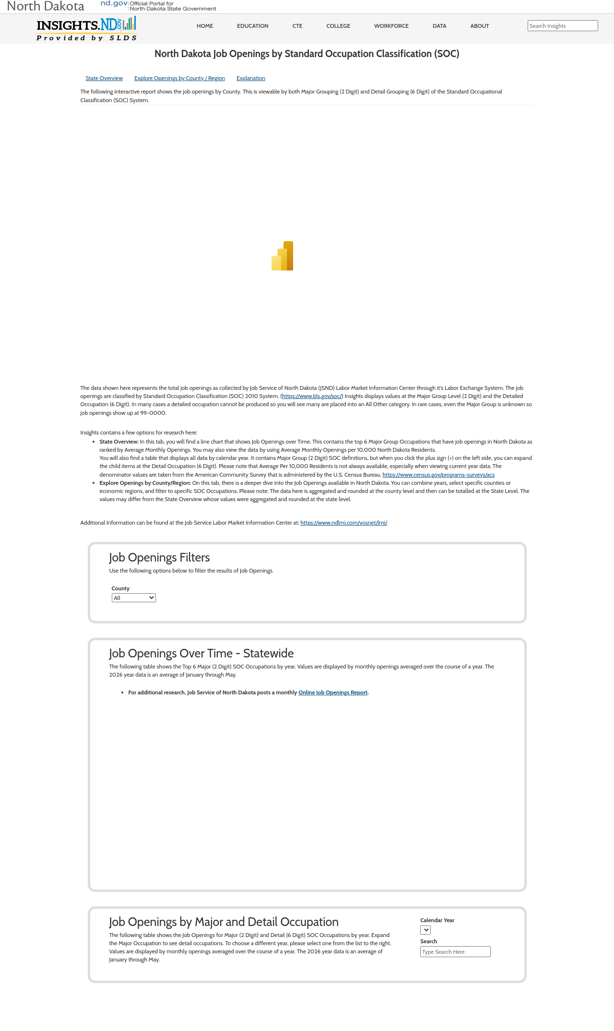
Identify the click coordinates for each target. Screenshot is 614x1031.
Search (428, 941)
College (338, 25)
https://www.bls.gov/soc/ (312, 395)
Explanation (250, 78)
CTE (298, 25)
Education (253, 25)
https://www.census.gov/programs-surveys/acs (439, 474)
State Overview (104, 78)
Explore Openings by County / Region (179, 78)
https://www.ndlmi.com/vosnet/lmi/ (343, 522)
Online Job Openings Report (332, 692)
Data (440, 25)
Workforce (391, 25)
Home (205, 25)
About (480, 25)
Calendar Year (437, 920)
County (121, 588)
